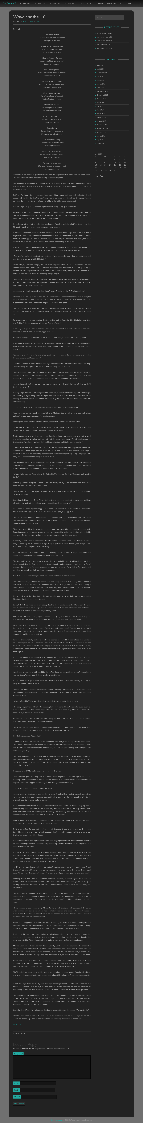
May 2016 (100, 110)
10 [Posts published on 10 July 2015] (115, 162)
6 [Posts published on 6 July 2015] (95, 162)
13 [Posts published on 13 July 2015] (96, 165)
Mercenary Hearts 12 (104, 48)
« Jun (96, 176)
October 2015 (101, 132)
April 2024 (100, 69)
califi (38, 21)
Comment (18, 1054)
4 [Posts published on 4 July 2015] (119, 159)
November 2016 (102, 95)
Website (17, 1097)
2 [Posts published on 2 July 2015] (109, 159)
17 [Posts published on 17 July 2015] (115, 165)
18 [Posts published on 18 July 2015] (120, 165)
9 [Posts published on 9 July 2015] (109, 162)
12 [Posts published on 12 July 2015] (125, 162)
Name (17, 1083)
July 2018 (100, 76)
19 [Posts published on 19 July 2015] (125, 165)
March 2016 (101, 114)
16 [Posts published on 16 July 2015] (110, 165)
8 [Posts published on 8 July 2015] (104, 162)
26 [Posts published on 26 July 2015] (125, 167)
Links (130, 3)
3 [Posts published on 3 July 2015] (114, 159)
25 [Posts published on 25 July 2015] (120, 167)
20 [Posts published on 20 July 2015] (96, 167)
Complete (23, 1033)
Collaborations (85, 3)
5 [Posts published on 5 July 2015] (124, 159)
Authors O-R (54, 3)
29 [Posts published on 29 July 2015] (105, 170)
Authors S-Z (70, 3)
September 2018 (103, 73)
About (122, 3)
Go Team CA (9, 3)
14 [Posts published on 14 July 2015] (100, 165)
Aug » (102, 176)
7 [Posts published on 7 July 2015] (100, 162)
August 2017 (101, 84)
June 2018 (100, 80)
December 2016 (102, 91)
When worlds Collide (104, 33)
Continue (17, 1024)
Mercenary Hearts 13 (104, 44)
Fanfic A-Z (111, 3)
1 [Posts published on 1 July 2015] (104, 159)
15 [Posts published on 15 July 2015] (105, 165)
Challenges (99, 3)
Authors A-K (25, 3)
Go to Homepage (57, 1120)
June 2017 (100, 88)
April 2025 (100, 65)
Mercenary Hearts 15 (104, 37)
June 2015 (100, 143)
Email (16, 1090)
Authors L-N (40, 3)
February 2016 (102, 117)
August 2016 (101, 102)
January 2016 (101, 121)
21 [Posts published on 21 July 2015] (100, 167)
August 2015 (101, 136)
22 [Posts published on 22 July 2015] (105, 167)
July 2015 (100, 140)
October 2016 (101, 99)
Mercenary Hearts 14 (104, 41)
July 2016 (100, 106)
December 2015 (102, 125)
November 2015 (102, 128)
